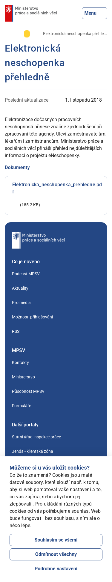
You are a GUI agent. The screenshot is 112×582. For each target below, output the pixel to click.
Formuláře (21, 405)
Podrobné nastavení (56, 569)
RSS (15, 331)
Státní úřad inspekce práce (36, 436)
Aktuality (20, 288)
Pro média (21, 302)
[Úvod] (8, 34)
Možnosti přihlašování (32, 317)
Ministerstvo (23, 377)
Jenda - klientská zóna (32, 451)
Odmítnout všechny (56, 554)
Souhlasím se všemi (56, 540)
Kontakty (20, 362)
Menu (94, 13)
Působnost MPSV (28, 391)
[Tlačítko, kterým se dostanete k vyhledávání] (77, 13)
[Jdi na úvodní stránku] (31, 13)
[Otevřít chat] (88, 558)
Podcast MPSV (26, 273)
